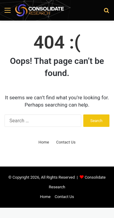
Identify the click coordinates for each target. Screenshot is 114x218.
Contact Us (66, 142)
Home (43, 142)
